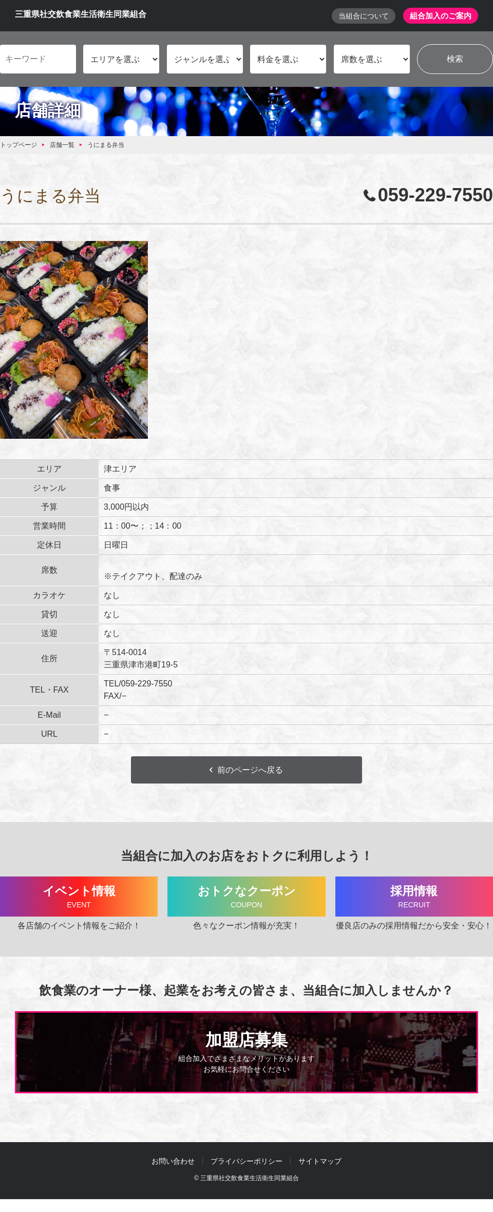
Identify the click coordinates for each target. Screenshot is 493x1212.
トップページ (18, 145)
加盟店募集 (246, 1055)
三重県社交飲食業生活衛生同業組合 (80, 14)
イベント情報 (79, 898)
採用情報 (414, 898)
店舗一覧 (62, 145)
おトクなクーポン (246, 898)
